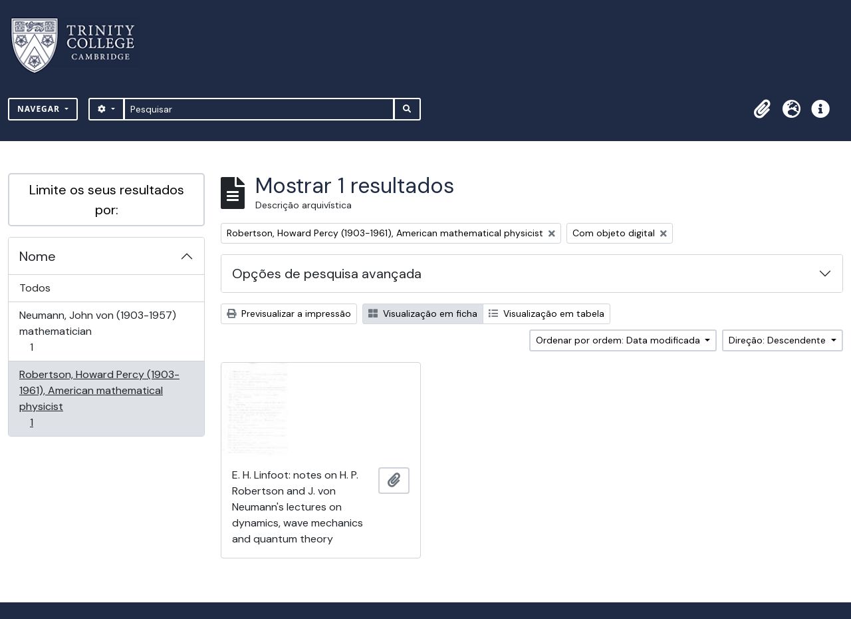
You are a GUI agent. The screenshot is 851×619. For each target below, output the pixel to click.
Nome (37, 256)
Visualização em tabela (546, 313)
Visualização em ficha (422, 313)
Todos (35, 288)
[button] (762, 109)
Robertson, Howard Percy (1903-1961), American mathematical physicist (99, 398)
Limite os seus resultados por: (106, 199)
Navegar (39, 108)
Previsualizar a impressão (289, 313)
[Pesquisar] (259, 109)
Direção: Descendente (778, 340)
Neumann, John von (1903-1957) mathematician (97, 331)
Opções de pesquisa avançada (327, 273)
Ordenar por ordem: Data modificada (619, 340)
